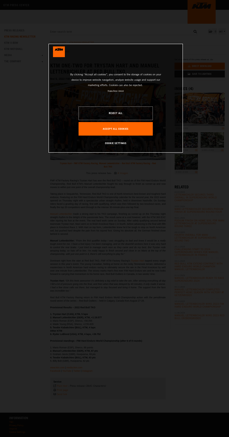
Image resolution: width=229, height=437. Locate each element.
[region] (115, 98)
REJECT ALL (116, 113)
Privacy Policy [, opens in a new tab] (113, 91)
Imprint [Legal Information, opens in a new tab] (121, 91)
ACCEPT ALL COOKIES (116, 128)
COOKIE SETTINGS (116, 143)
